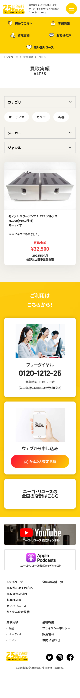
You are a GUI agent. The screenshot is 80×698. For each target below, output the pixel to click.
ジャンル (14, 147)
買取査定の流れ (16, 594)
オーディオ (17, 117)
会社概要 (48, 622)
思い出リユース (40, 47)
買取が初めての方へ (19, 588)
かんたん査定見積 (18, 612)
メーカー (14, 132)
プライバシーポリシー (56, 628)
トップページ (14, 582)
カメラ (41, 117)
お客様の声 (60, 35)
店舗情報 (60, 23)
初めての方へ (19, 23)
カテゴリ (14, 102)
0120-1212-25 (40, 373)
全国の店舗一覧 (52, 582)
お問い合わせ (51, 640)
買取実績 (20, 35)
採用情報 (48, 634)
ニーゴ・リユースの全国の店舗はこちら (40, 493)
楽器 (61, 117)
